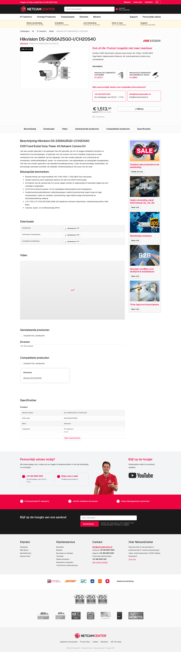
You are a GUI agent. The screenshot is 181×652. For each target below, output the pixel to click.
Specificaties (144, 129)
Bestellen (60, 547)
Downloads (48, 129)
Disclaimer (104, 642)
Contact (149, 2)
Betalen (59, 550)
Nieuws (127, 2)
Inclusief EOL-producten (32, 363)
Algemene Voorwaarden (68, 642)
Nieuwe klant (25, 556)
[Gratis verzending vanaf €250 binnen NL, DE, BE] (145, 186)
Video (65, 129)
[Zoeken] (111, 9)
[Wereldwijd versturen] (145, 222)
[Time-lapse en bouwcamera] (145, 291)
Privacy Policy (85, 642)
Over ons (137, 2)
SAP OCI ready (116, 642)
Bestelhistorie (25, 553)
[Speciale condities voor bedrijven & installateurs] (145, 255)
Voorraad (59, 556)
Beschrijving (30, 129)
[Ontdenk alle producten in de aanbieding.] (145, 151)
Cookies (95, 642)
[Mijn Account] (148, 10)
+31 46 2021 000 (50, 2)
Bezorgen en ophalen (64, 553)
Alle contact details (100, 562)
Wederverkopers (62, 559)
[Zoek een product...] (89, 9)
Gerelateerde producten (87, 129)
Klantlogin (24, 547)
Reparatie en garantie (64, 562)
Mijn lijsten (24, 550)
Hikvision (24, 43)
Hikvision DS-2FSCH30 (32, 378)
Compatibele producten (118, 129)
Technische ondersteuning (67, 565)
